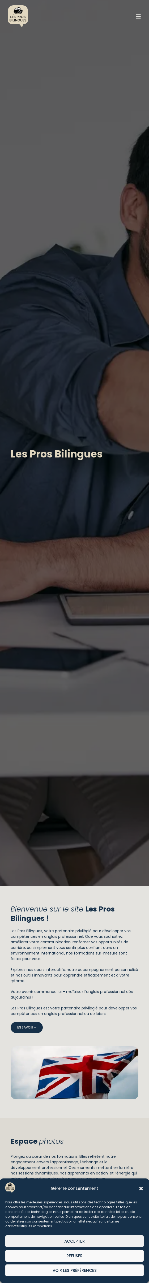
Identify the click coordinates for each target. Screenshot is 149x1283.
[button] (141, 1188)
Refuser (74, 1256)
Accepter (74, 1241)
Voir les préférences (75, 1270)
